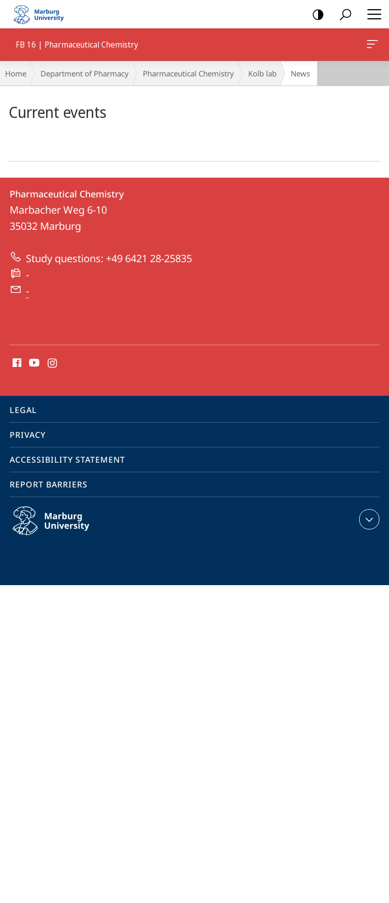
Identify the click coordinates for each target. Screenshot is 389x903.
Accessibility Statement (67, 459)
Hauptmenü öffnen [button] (371, 14)
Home (15, 73)
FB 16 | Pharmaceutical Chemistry (371, 46)
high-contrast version (314, 15)
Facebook (16, 363)
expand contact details (368, 519)
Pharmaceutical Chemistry (188, 73)
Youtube (33, 363)
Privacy (28, 434)
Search (342, 15)
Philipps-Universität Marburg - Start (43, 14)
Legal (23, 410)
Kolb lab (262, 73)
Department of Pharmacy (85, 73)
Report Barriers (49, 484)
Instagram (53, 363)
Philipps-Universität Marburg (61, 529)
